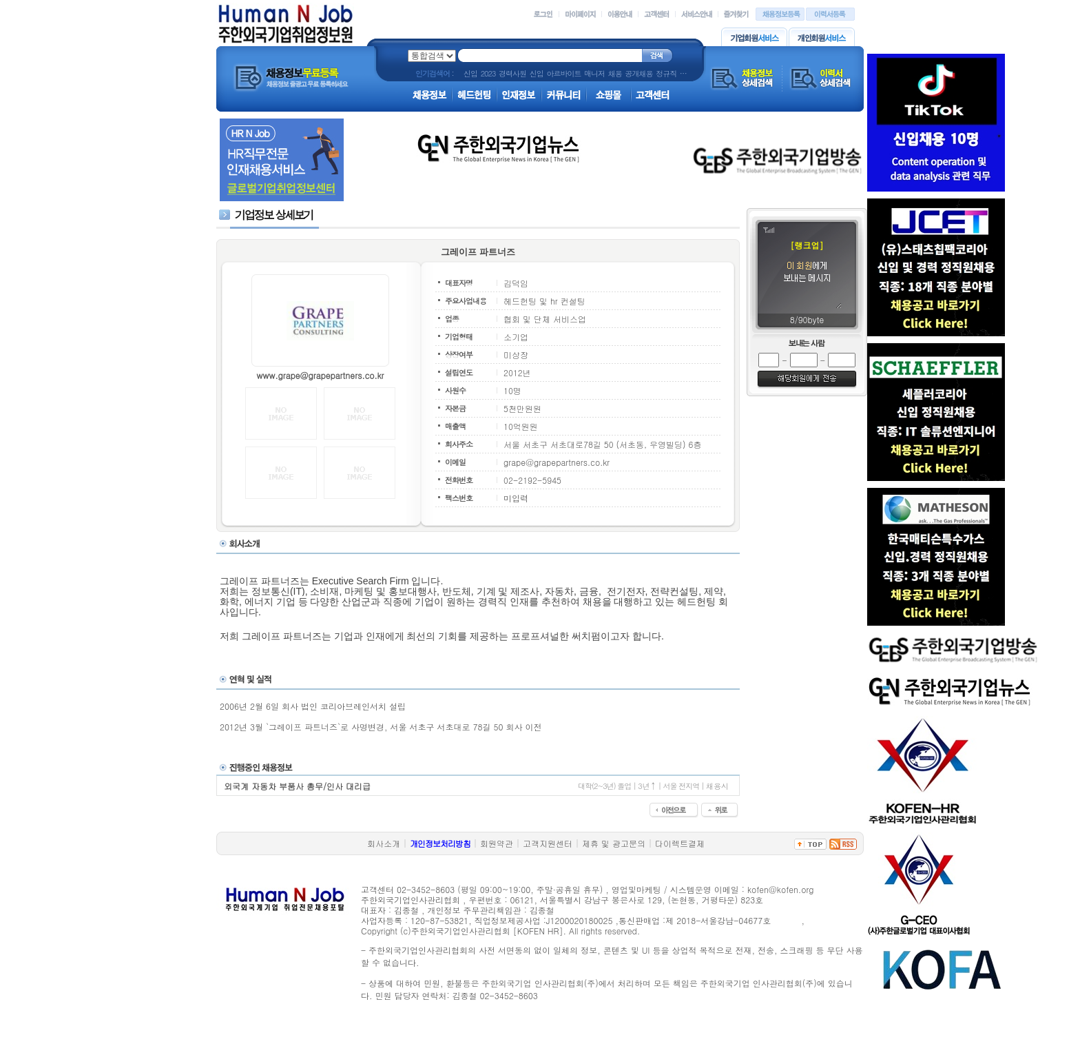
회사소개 (383, 843)
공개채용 (638, 73)
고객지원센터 (547, 843)
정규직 (666, 73)
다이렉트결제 (680, 843)
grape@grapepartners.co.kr (556, 462)
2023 (488, 73)
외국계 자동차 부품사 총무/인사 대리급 (297, 786)
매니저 (594, 73)
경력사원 (512, 73)
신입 (470, 73)
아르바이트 (563, 73)
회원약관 (496, 843)
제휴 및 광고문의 (613, 843)
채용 (615, 73)
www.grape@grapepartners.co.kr (320, 375)
